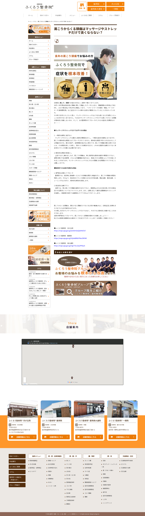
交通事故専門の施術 (127, 460)
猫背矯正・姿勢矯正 (35, 198)
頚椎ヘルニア (33, 175)
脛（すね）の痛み (108, 470)
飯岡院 (96, 4)
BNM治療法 (32, 71)
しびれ (105, 499)
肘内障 (68, 493)
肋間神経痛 (32, 134)
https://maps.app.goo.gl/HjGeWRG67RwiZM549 (70, 238)
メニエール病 (52, 486)
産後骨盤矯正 (33, 194)
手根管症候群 (70, 500)
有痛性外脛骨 (107, 485)
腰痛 (30, 119)
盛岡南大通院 (96, 9)
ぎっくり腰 (32, 123)
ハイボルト (32, 86)
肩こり (62, 103)
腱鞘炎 (68, 504)
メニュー (72, 15)
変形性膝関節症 (34, 149)
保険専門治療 (33, 205)
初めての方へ (44, 15)
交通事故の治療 (34, 201)
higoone (97, 514)
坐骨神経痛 (32, 127)
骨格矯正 (31, 78)
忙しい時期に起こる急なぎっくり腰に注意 (38, 297)
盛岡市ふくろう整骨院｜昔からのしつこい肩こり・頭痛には (38, 289)
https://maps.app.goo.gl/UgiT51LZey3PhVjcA (69, 246)
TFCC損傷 (69, 489)
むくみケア (33, 471)
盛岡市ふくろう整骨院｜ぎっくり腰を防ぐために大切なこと (38, 282)
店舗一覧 (82, 6)
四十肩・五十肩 (34, 104)
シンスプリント (107, 503)
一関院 (115, 9)
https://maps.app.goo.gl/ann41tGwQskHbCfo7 (70, 231)
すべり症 (87, 471)
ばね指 (31, 115)
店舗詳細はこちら (23, 437)
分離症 (87, 475)
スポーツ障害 (33, 168)
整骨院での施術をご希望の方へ (15, 478)
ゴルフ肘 (31, 160)
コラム (100, 15)
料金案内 (58, 15)
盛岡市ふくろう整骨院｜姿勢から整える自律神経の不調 (38, 304)
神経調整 (31, 82)
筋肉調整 (31, 74)
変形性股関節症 (89, 489)
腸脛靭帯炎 (106, 488)
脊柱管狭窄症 (33, 142)
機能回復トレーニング (36, 89)
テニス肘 (31, 164)
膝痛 (30, 145)
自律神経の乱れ (34, 130)
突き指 (68, 479)
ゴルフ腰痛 (32, 157)
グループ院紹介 (114, 15)
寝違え (31, 179)
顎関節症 (50, 479)
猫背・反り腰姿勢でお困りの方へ (38, 275)
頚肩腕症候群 (70, 482)
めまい (31, 183)
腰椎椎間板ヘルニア (35, 171)
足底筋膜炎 (106, 478)
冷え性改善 (33, 464)
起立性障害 (32, 138)
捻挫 (104, 460)
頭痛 (67, 103)
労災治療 (123, 471)
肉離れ (105, 481)
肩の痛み (31, 108)
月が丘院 (115, 4)
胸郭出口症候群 (70, 497)
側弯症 (87, 479)
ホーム (30, 15)
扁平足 (105, 492)
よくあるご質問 (86, 15)
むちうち (31, 153)
